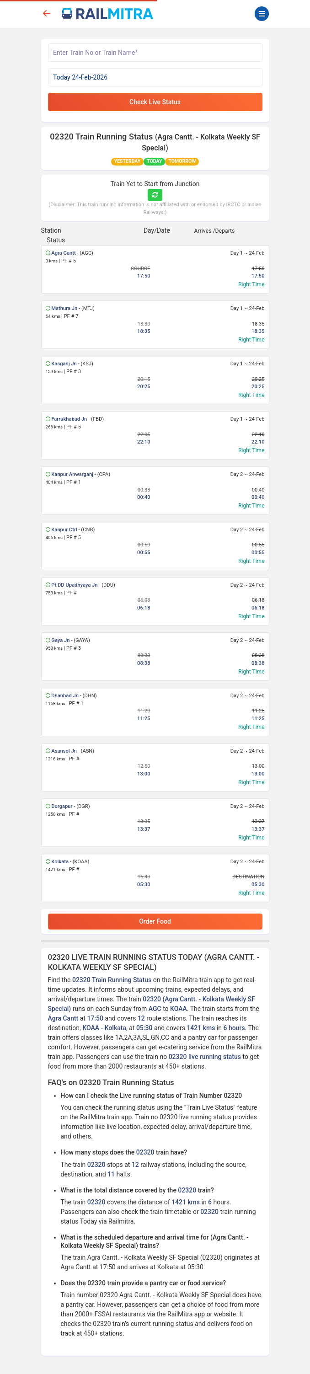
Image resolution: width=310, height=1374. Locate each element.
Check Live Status (155, 102)
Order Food (155, 921)
